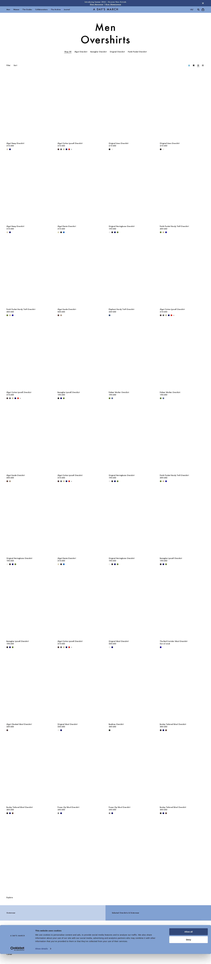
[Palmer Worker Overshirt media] (131, 356)
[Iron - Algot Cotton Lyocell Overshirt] (61, 149)
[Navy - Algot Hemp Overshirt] (10, 149)
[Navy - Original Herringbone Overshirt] (115, 232)
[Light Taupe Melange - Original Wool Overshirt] (109, 647)
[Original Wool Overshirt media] (131, 605)
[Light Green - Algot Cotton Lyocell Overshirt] (64, 149)
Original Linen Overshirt (118, 143)
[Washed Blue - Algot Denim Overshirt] (64, 232)
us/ (191, 9)
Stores (91, 934)
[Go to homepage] (105, 9)
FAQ (49, 934)
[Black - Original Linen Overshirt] (109, 149)
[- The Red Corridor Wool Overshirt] (160, 647)
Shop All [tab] (67, 52)
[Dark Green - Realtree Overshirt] (109, 730)
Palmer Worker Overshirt (119, 392)
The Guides (27, 9)
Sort (15, 65)
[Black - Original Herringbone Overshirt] (112, 232)
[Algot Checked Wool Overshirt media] (28, 688)
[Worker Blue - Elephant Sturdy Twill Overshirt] (109, 315)
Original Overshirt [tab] (117, 52)
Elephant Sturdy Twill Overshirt (121, 309)
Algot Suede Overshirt (67, 309)
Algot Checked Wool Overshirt (19, 724)
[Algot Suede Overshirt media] (80, 273)
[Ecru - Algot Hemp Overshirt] (7, 149)
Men (8, 9)
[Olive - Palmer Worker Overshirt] (109, 398)
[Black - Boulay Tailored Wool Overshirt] (160, 730)
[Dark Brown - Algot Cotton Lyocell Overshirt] (58, 149)
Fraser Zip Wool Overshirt (68, 807)
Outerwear (10, 913)
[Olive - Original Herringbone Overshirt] (117, 232)
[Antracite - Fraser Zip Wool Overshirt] (58, 813)
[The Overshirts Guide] (105, 856)
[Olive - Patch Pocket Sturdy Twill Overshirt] (160, 232)
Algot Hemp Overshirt (15, 143)
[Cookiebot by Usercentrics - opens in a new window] (17, 959)
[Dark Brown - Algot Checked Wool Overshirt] (7, 730)
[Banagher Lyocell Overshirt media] (80, 356)
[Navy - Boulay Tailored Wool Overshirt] (163, 730)
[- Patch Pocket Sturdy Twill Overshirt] (166, 232)
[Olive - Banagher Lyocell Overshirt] (64, 398)
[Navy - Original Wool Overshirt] (112, 647)
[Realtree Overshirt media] (131, 688)
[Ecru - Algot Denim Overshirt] (58, 232)
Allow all (188, 942)
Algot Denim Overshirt (67, 226)
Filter (8, 65)
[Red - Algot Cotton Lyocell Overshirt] (69, 149)
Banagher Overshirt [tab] (98, 52)
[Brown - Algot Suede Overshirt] (58, 315)
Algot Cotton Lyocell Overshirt (70, 143)
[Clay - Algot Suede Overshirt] (61, 315)
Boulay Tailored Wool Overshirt (173, 724)
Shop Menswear (96, 4)
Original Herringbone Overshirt (121, 226)
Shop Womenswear (113, 4)
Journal (67, 9)
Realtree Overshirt (116, 724)
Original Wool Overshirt (119, 641)
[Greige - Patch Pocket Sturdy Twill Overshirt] (163, 232)
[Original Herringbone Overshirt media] (131, 190)
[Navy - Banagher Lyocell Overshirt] (61, 398)
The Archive (56, 9)
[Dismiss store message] (203, 3)
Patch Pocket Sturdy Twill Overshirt (174, 226)
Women (16, 9)
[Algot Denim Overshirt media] (80, 190)
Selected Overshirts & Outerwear (125, 913)
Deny (188, 949)
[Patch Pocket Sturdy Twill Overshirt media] (182, 190)
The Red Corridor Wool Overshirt (173, 641)
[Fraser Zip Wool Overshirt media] (80, 770)
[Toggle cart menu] (203, 9)
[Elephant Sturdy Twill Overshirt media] (131, 273)
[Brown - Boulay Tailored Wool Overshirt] (166, 730)
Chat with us (134, 934)
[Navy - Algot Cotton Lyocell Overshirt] (66, 149)
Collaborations (41, 9)
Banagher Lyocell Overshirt (69, 392)
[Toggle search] (198, 9)
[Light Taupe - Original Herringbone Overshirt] (109, 232)
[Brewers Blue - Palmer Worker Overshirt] (112, 398)
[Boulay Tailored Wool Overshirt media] (182, 688)
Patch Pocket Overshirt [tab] (137, 52)
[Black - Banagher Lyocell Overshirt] (58, 398)
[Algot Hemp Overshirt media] (28, 107)
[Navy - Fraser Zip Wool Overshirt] (61, 813)
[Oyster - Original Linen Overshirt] (112, 149)
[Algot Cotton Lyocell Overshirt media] (80, 107)
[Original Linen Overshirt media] (131, 107)
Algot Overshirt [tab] (81, 52)
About (8, 934)
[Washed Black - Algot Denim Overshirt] (61, 232)
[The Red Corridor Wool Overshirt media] (182, 605)
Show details (41, 959)
